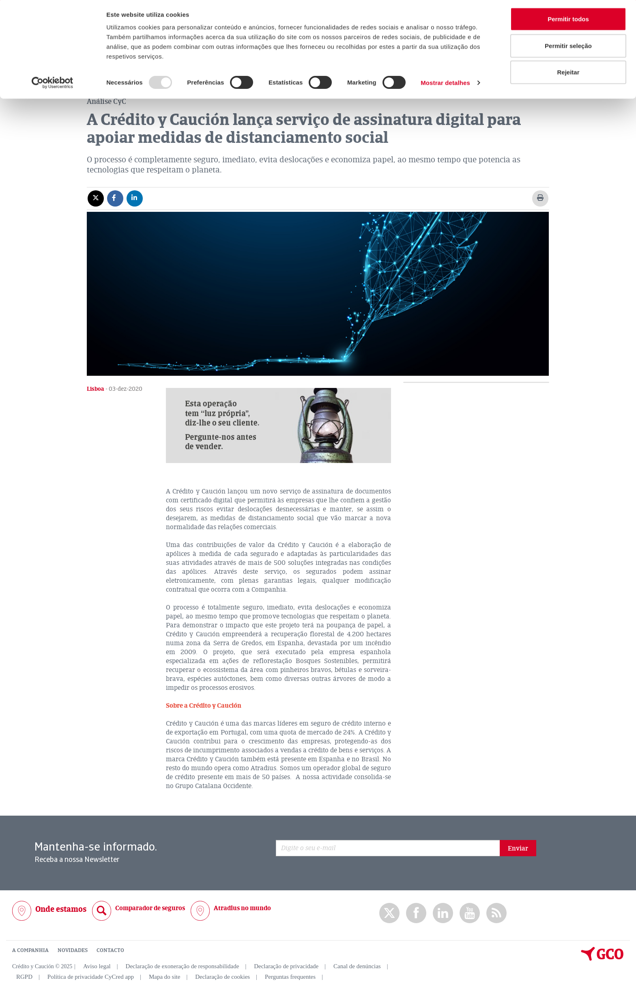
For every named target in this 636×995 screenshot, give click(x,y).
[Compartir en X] (96, 198)
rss (496, 913)
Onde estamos (60, 909)
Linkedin (443, 913)
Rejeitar (568, 74)
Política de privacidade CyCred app (90, 976)
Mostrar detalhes (445, 85)
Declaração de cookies (222, 976)
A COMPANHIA (30, 950)
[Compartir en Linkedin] (135, 198)
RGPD (24, 976)
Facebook (416, 913)
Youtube (469, 913)
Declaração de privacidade (286, 966)
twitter (389, 913)
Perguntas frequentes (290, 976)
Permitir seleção (568, 48)
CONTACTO (110, 950)
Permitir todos (568, 21)
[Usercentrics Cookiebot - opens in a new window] (52, 85)
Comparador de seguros (150, 908)
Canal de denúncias (357, 966)
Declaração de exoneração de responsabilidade (182, 966)
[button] (278, 425)
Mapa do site (164, 976)
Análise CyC (106, 101)
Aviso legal (97, 966)
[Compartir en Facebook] (115, 198)
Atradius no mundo (242, 908)
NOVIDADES (73, 950)
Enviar (518, 848)
